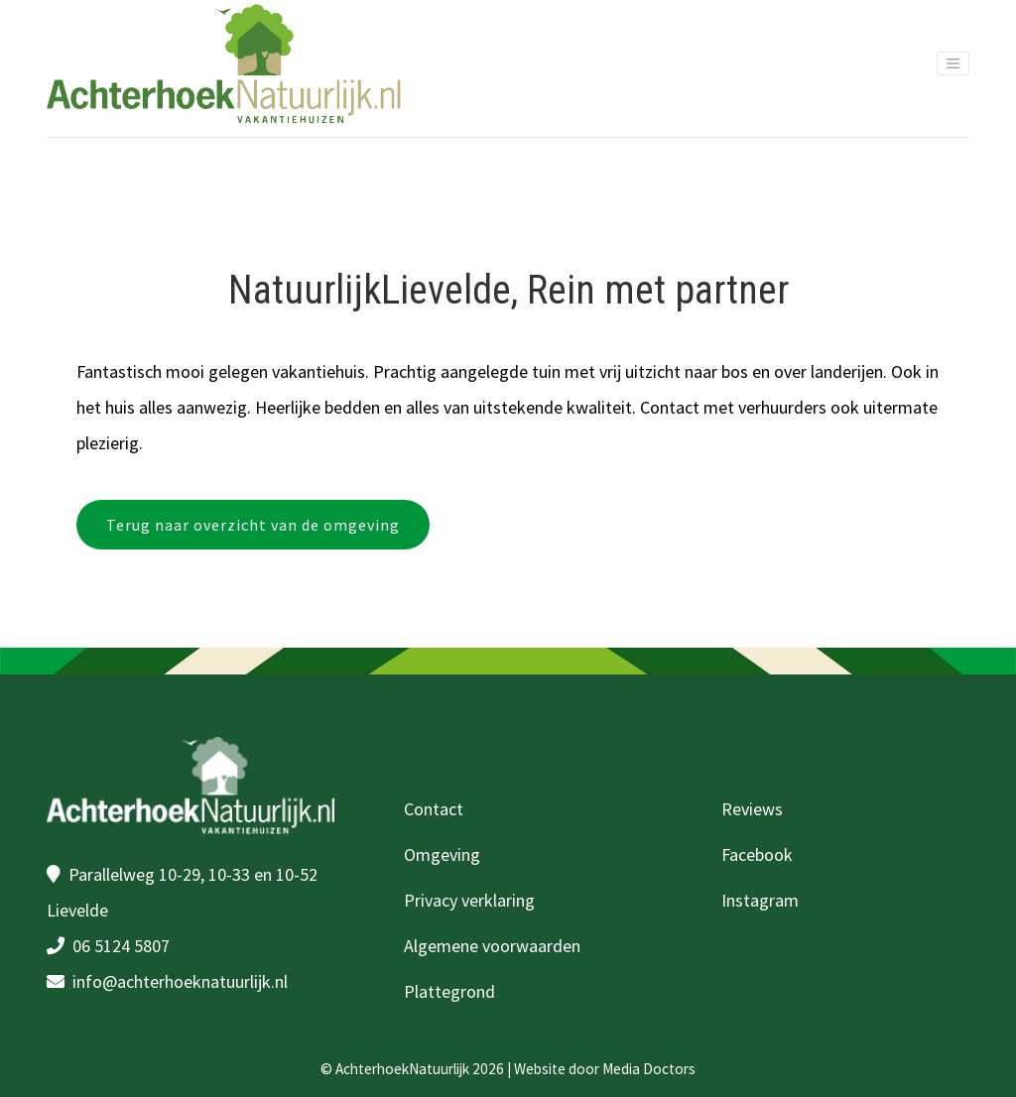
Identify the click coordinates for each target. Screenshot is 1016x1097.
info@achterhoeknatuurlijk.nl (180, 981)
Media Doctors (649, 1068)
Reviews (752, 808)
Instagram (760, 900)
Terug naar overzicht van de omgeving (253, 525)
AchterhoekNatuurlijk (402, 1068)
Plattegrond (449, 991)
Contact (433, 808)
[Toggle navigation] (953, 63)
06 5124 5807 (121, 945)
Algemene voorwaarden (492, 945)
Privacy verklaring (469, 900)
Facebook (757, 854)
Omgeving (442, 854)
